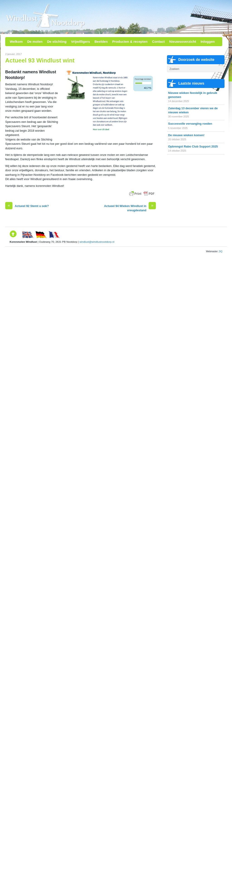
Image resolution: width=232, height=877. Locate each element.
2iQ (220, 251)
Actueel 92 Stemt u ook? (27, 206)
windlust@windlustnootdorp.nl (96, 241)
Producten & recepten (129, 41)
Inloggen (208, 41)
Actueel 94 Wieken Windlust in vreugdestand (130, 208)
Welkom (16, 41)
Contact (158, 41)
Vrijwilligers (80, 41)
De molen (35, 41)
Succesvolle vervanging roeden (190, 123)
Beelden (101, 41)
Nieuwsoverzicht (182, 41)
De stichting (57, 41)
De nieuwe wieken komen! (186, 135)
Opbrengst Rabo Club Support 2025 (193, 146)
